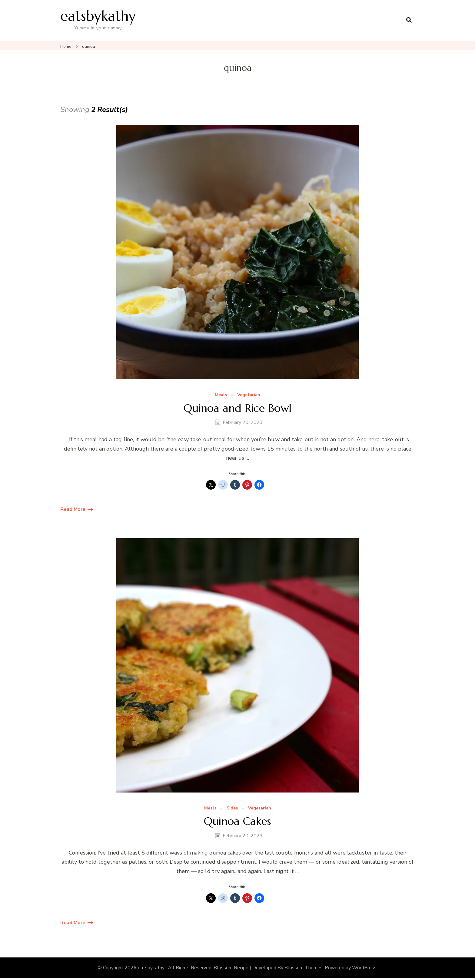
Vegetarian (248, 395)
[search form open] (409, 20)
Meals (221, 395)
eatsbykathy (98, 16)
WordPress (364, 967)
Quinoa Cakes (237, 821)
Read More (72, 509)
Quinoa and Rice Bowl (237, 408)
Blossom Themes (303, 967)
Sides (232, 808)
